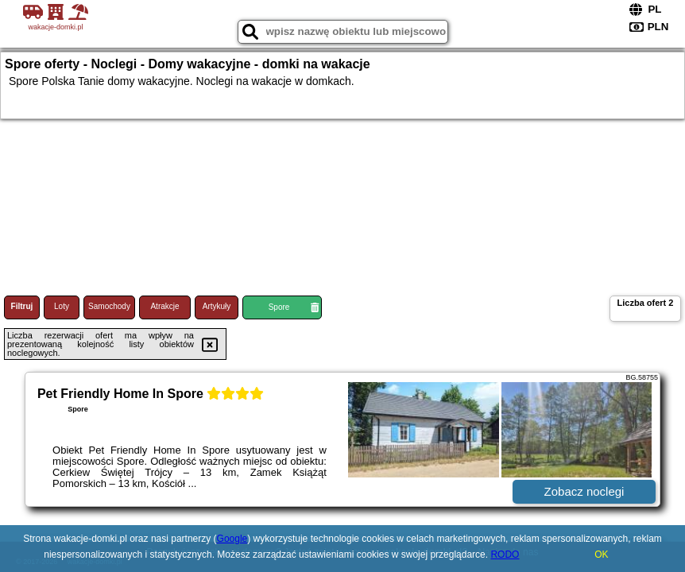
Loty (61, 306)
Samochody (109, 306)
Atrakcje (164, 306)
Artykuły (217, 306)
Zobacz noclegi (584, 491)
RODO (504, 554)
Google (232, 538)
